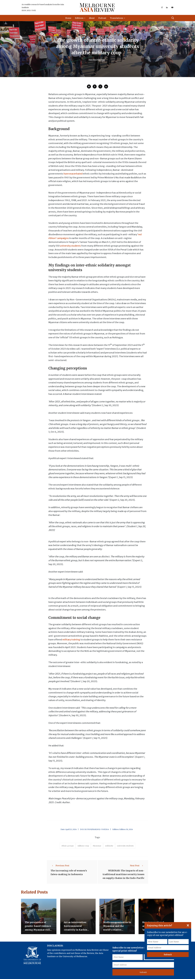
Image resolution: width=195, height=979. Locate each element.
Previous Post (60, 865)
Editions (79, 18)
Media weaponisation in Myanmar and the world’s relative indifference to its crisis (117, 930)
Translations (116, 18)
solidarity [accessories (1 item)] (109, 846)
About (92, 18)
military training (71, 639)
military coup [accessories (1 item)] (83, 846)
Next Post (137, 865)
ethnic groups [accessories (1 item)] (67, 846)
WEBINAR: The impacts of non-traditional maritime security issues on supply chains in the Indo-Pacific (123, 874)
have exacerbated (73, 173)
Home (68, 18)
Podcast (102, 18)
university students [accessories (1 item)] (125, 846)
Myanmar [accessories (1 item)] (97, 846)
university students (70, 245)
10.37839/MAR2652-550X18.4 (96, 829)
